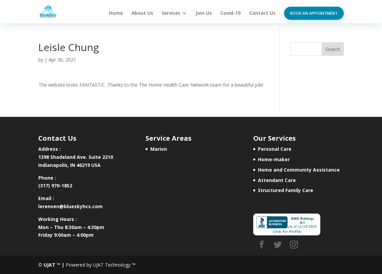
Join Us (204, 13)
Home (116, 13)
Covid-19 (230, 13)
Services (171, 13)
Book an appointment (314, 13)
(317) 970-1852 (55, 185)
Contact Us (262, 13)
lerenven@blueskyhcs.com (70, 206)
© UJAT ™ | (51, 265)
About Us (142, 13)
